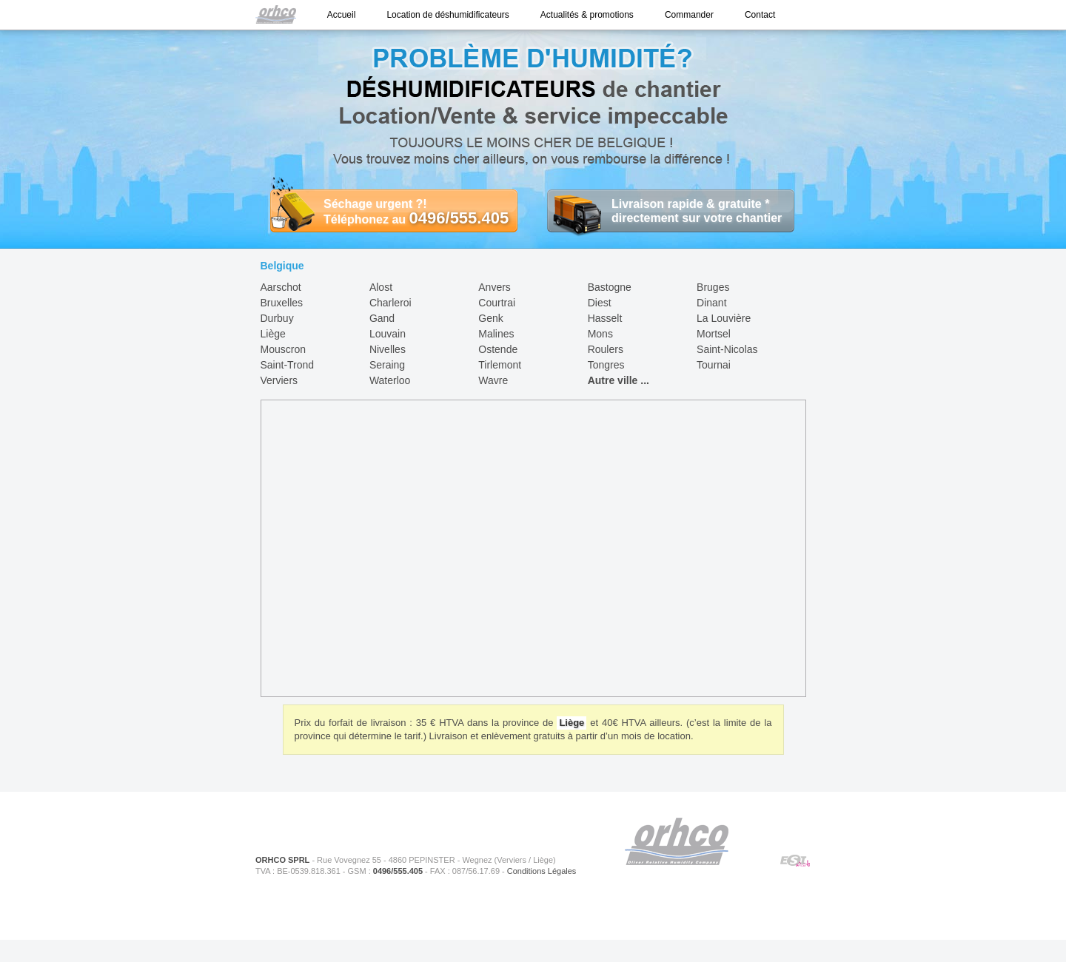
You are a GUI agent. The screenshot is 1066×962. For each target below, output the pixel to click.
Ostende (497, 349)
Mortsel (714, 334)
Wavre (493, 380)
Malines (496, 334)
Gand (382, 318)
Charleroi (390, 303)
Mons (600, 334)
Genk (490, 318)
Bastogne (609, 287)
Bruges (713, 287)
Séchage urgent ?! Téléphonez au (389, 211)
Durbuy (277, 318)
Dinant (711, 303)
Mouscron (283, 349)
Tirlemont (499, 365)
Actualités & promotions (587, 15)
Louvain (387, 334)
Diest (599, 303)
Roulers (605, 349)
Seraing (387, 365)
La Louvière (724, 318)
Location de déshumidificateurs (447, 15)
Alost (380, 287)
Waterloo (390, 380)
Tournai (714, 365)
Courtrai (496, 303)
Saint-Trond (288, 365)
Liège (273, 334)
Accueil (341, 15)
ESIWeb (795, 861)
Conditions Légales (542, 871)
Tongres (606, 365)
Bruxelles (282, 303)
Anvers (494, 287)
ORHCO (676, 841)
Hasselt (605, 318)
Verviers (279, 380)
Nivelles (387, 349)
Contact (760, 15)
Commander (689, 15)
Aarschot (281, 287)
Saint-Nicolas (727, 349)
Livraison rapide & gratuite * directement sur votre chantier (664, 211)
